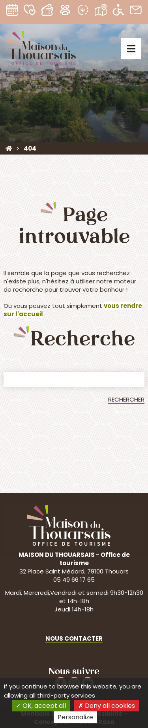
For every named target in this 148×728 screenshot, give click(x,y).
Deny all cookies (106, 705)
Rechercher (126, 399)
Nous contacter (74, 638)
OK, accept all (41, 705)
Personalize (75, 717)
